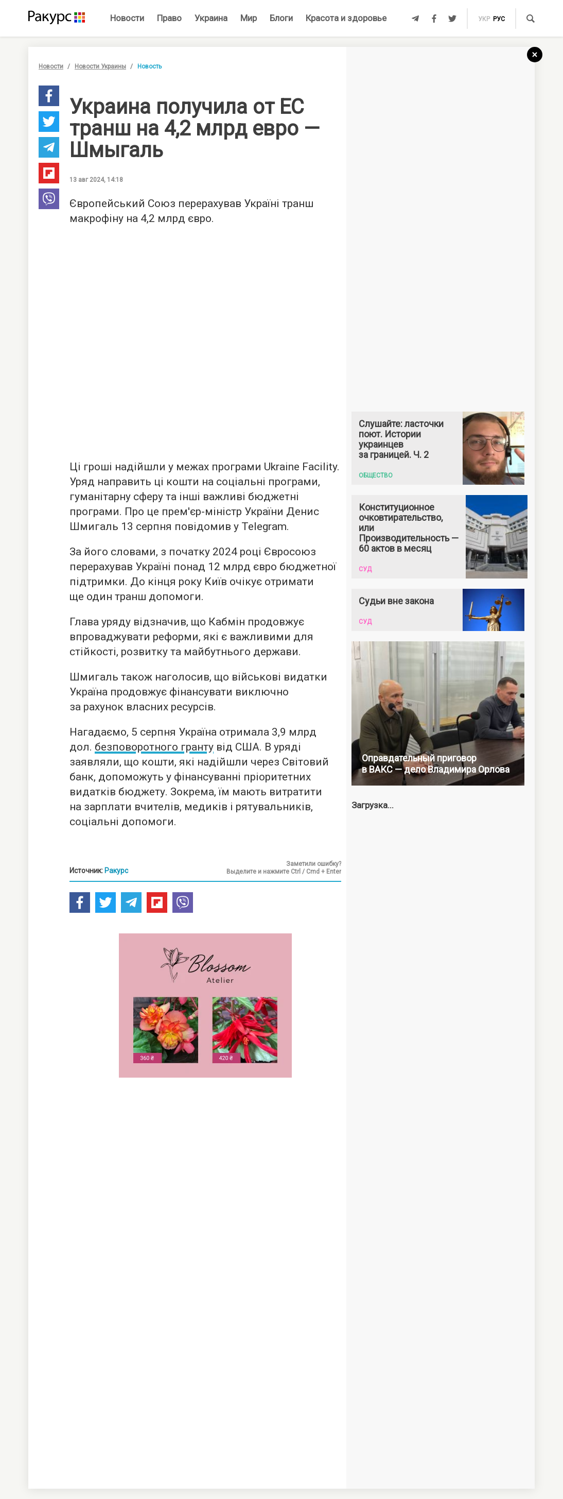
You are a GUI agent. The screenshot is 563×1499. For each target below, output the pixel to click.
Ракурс (116, 870)
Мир (248, 18)
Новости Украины (100, 66)
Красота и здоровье (346, 18)
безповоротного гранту (154, 747)
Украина (211, 18)
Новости (127, 18)
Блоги (281, 18)
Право (169, 18)
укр (484, 19)
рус (499, 19)
